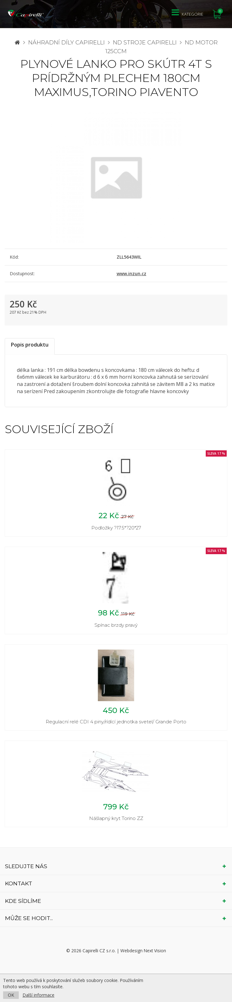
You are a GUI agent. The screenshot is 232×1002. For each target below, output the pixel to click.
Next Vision (155, 951)
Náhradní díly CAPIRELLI (66, 42)
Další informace (38, 995)
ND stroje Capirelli (145, 42)
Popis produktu (29, 344)
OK (11, 995)
